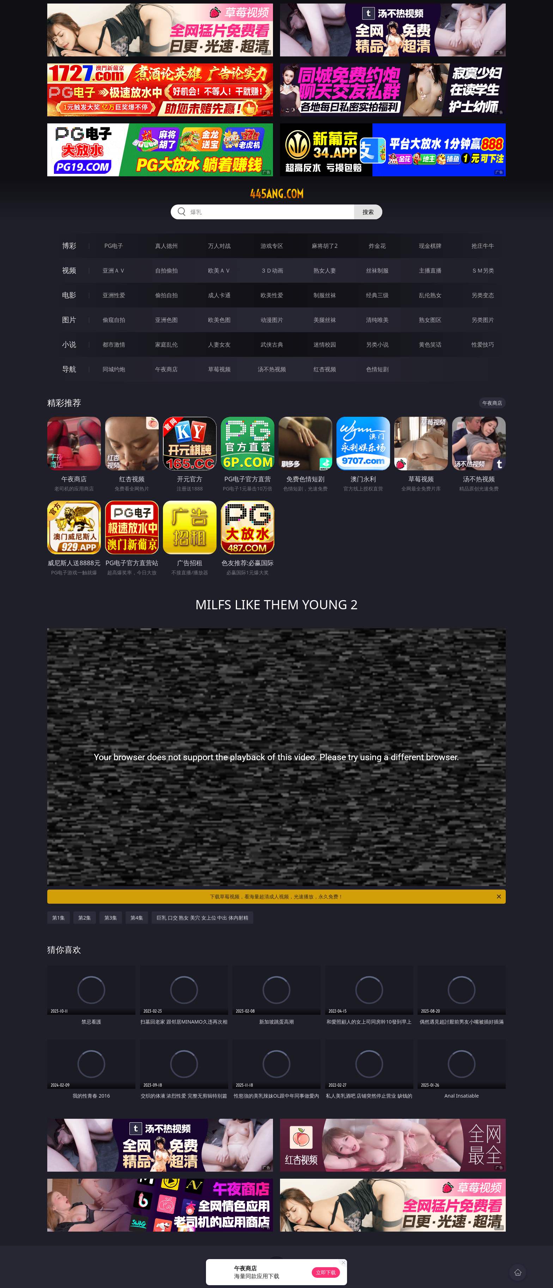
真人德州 (166, 246)
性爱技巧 (483, 344)
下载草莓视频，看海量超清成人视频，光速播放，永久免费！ (356, 896)
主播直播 (430, 270)
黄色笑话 (430, 344)
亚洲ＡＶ (114, 270)
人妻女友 (219, 344)
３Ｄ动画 (272, 270)
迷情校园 (325, 344)
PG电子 (113, 246)
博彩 (69, 245)
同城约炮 (114, 369)
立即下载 (326, 1272)
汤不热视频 (272, 369)
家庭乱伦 (166, 344)
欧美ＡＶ (219, 270)
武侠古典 (272, 344)
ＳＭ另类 (483, 270)
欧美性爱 (272, 295)
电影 (69, 295)
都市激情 (114, 344)
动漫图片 (272, 320)
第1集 (58, 917)
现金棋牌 (430, 246)
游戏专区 (272, 246)
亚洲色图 (166, 320)
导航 (69, 369)
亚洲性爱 (114, 295)
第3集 (110, 917)
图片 (69, 319)
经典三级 (377, 295)
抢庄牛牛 (483, 246)
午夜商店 (166, 369)
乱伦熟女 (430, 295)
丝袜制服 (377, 270)
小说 (69, 344)
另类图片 (483, 320)
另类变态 (483, 295)
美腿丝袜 (325, 320)
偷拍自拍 (166, 295)
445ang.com (277, 194)
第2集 (84, 917)
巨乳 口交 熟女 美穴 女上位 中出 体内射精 (202, 917)
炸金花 (377, 246)
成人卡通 (219, 295)
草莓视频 (219, 369)
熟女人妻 (325, 270)
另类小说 (377, 344)
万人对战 (219, 246)
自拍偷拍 (166, 270)
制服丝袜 (325, 295)
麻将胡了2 (325, 246)
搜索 (368, 212)
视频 (69, 270)
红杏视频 (325, 369)
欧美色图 (219, 320)
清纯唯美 (377, 320)
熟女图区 (430, 320)
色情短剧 (377, 369)
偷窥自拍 (114, 320)
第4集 (136, 917)
